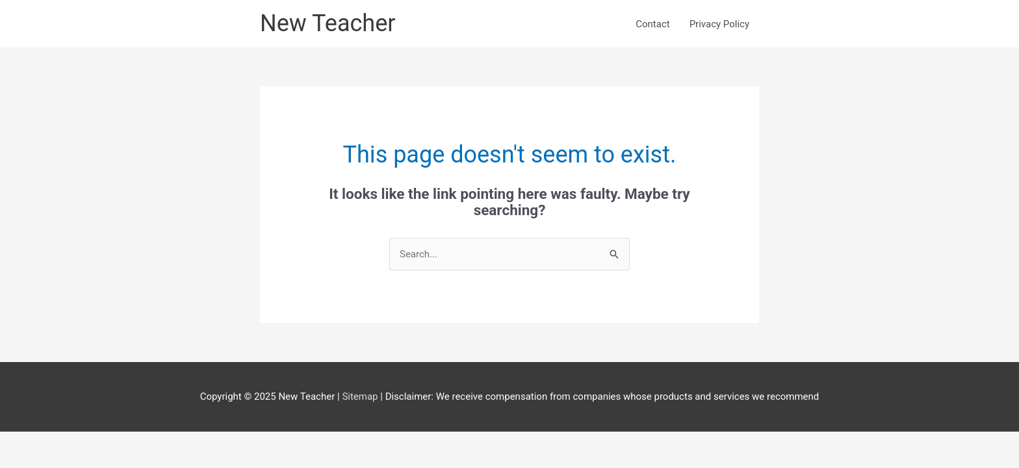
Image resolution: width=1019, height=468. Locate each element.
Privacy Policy (719, 24)
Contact (652, 24)
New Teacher (327, 23)
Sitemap (361, 396)
